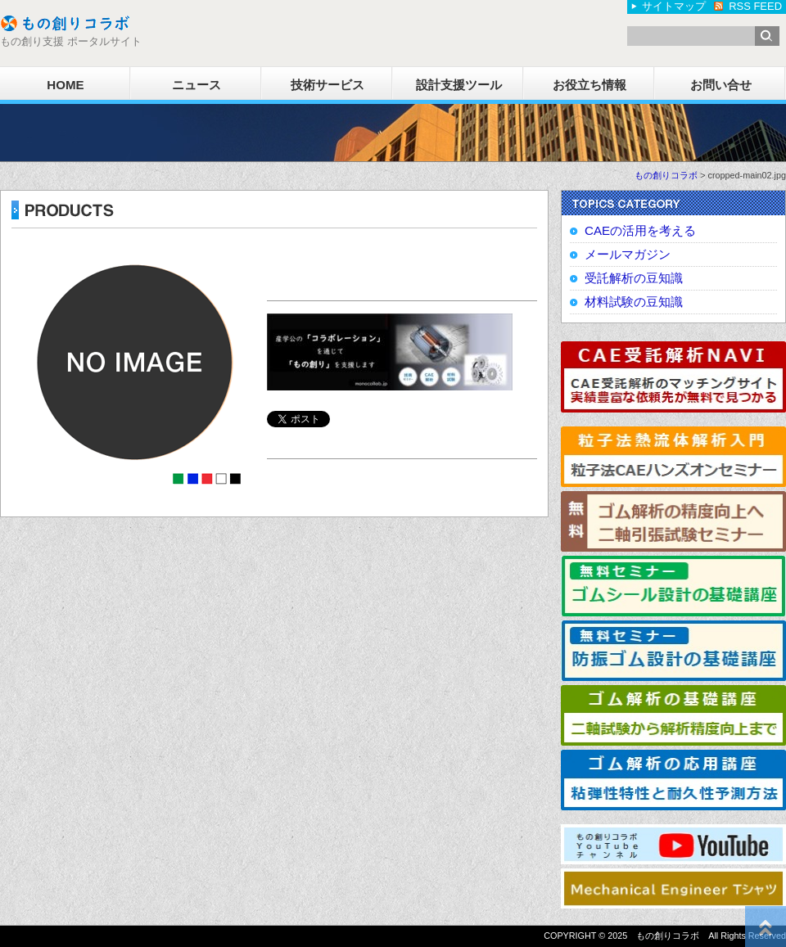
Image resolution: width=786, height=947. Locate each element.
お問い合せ (721, 85)
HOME (65, 85)
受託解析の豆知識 (634, 278)
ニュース (196, 85)
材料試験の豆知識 (634, 302)
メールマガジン (628, 254)
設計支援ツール (459, 85)
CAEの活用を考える (640, 230)
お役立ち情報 (589, 85)
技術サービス (327, 85)
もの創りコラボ (666, 175)
